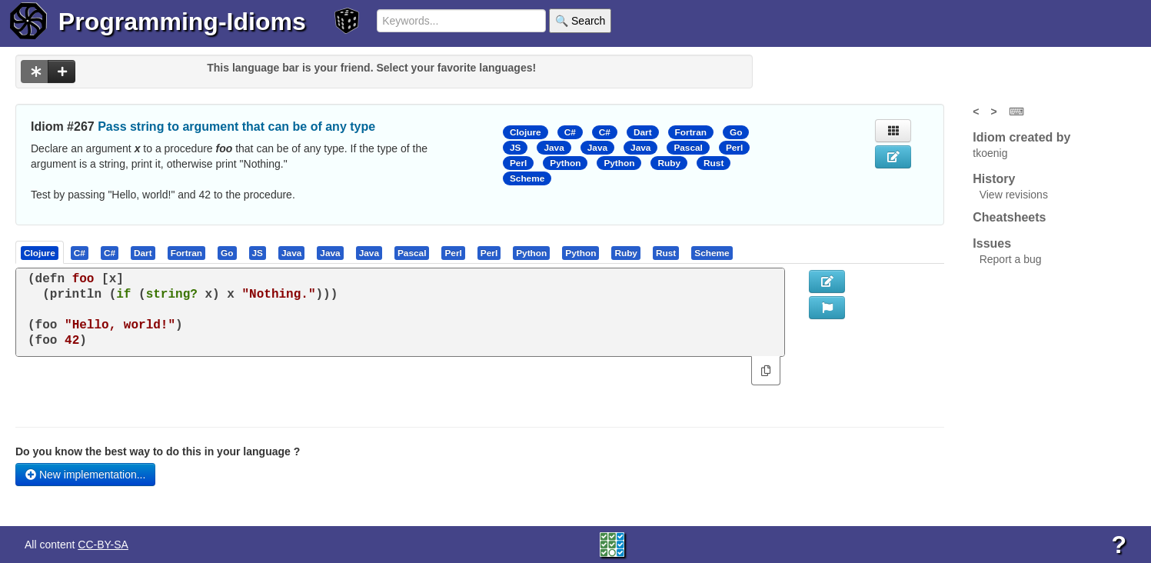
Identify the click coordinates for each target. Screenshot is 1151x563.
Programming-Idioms (182, 21)
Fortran (691, 132)
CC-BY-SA (103, 544)
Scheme (527, 178)
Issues (992, 243)
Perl (734, 147)
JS (515, 147)
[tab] (40, 252)
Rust (714, 163)
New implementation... (85, 474)
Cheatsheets (1009, 217)
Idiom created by (1021, 137)
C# (570, 132)
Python (565, 163)
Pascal (688, 147)
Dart (643, 132)
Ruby (668, 163)
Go (736, 132)
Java (554, 147)
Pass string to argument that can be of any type (236, 126)
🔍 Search (580, 21)
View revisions (1014, 194)
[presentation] (39, 252)
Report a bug (1011, 259)
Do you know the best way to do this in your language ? (157, 451)
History (994, 178)
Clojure (525, 132)
